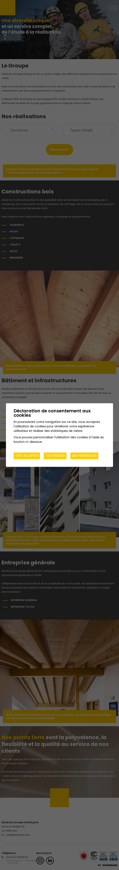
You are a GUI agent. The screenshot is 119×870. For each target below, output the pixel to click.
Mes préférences (84, 456)
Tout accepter (26, 456)
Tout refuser (55, 456)
